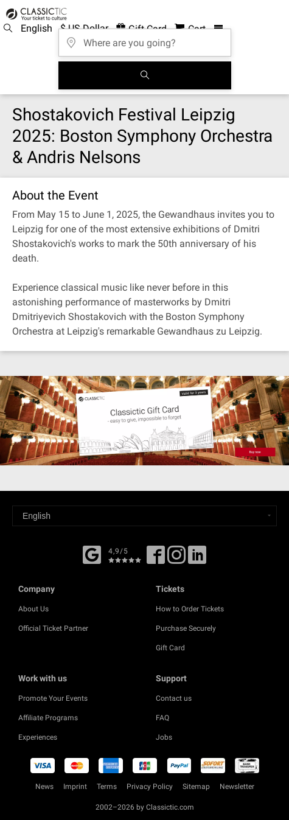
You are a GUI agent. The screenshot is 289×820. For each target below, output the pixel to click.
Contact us (174, 698)
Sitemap (196, 786)
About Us (33, 609)
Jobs (164, 737)
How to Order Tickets (190, 609)
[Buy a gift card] (144, 420)
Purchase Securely (186, 628)
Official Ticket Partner (53, 628)
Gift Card (170, 648)
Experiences (37, 737)
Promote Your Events (53, 698)
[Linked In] (197, 559)
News (44, 786)
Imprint (75, 786)
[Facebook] (92, 553)
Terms (107, 786)
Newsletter (237, 786)
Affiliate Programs (48, 718)
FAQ (162, 718)
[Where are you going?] (144, 38)
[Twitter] (176, 559)
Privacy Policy (150, 786)
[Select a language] (144, 516)
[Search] (144, 75)
